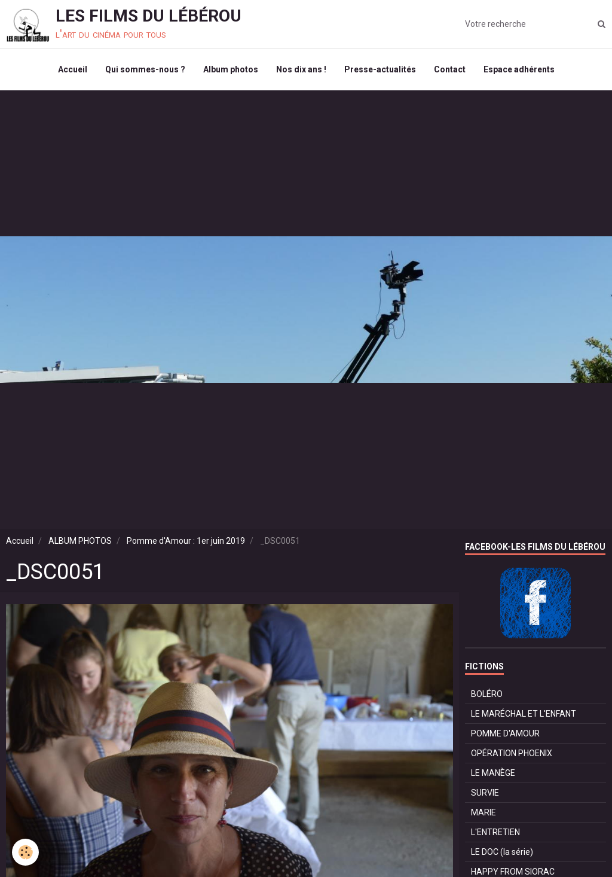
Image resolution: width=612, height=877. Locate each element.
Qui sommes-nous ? (145, 69)
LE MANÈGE (493, 773)
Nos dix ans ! (301, 69)
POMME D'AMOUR (505, 733)
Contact (450, 69)
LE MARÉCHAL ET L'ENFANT (523, 713)
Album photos (230, 69)
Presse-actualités (380, 69)
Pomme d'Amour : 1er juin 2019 (186, 541)
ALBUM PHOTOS (80, 541)
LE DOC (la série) (502, 852)
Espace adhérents (519, 69)
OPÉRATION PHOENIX (511, 753)
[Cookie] (25, 852)
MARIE (483, 812)
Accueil (72, 69)
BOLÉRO (487, 694)
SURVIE (485, 792)
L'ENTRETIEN (495, 832)
